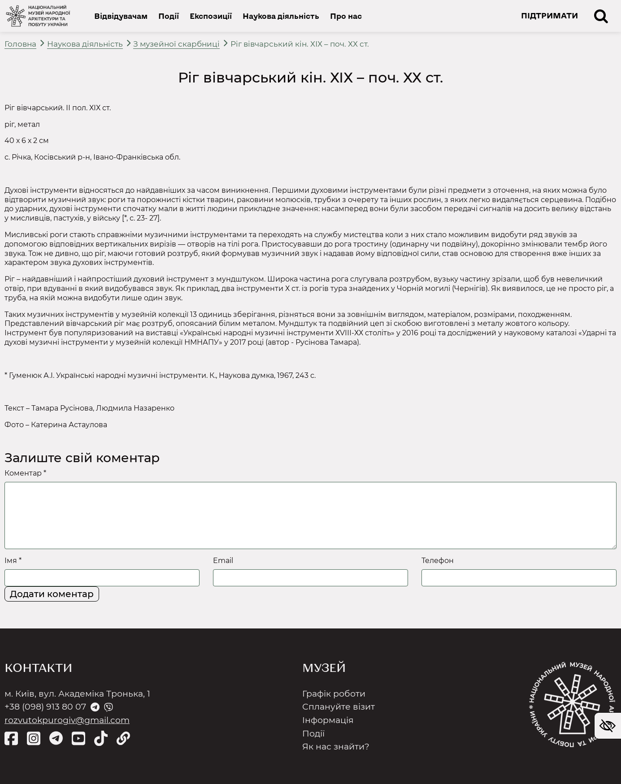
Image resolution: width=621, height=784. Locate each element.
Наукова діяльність (281, 15)
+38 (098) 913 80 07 (45, 707)
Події (168, 15)
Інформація (328, 720)
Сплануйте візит (338, 707)
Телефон (437, 560)
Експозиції (211, 15)
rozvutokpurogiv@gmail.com (67, 720)
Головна (20, 43)
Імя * (13, 560)
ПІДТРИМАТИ (549, 15)
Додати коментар (52, 594)
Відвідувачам (121, 15)
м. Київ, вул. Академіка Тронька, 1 (77, 694)
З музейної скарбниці (176, 43)
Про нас (346, 15)
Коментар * (25, 473)
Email (223, 560)
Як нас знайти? (335, 746)
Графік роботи (333, 694)
